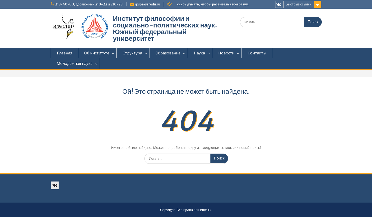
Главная (64, 53)
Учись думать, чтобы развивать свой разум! (213, 4)
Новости (226, 53)
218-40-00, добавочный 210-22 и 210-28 (89, 4)
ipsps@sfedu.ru (147, 4)
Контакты (257, 53)
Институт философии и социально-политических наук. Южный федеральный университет (165, 28)
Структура (132, 53)
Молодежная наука (75, 63)
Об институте (96, 53)
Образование (168, 53)
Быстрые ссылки (298, 4)
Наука (199, 53)
